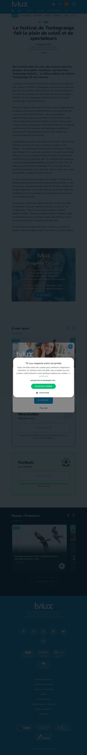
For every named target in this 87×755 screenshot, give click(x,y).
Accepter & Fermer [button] (43, 386)
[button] (43, 380)
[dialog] (43, 377)
